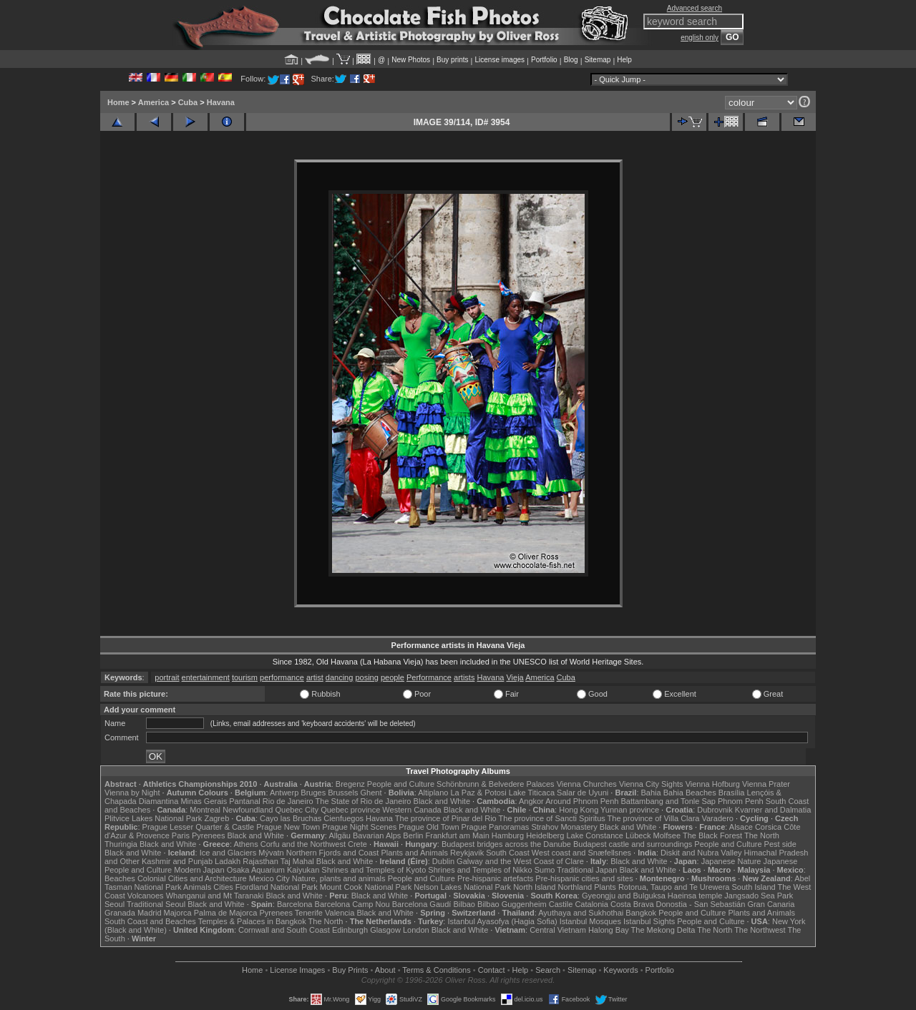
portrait (167, 677)
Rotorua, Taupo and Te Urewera (674, 887)
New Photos (410, 60)
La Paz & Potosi (479, 792)
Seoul (114, 904)
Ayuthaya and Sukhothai (580, 912)
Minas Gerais (203, 801)
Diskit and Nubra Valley (701, 852)
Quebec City (297, 809)
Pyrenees (208, 835)
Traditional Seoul (156, 904)
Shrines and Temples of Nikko (480, 870)
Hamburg (508, 835)
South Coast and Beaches (150, 921)
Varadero (717, 818)
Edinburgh (350, 930)
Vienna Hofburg (713, 784)
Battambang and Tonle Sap (668, 801)
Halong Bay (608, 930)
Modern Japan (199, 870)
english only (699, 37)
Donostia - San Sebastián (701, 904)
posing (366, 677)
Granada (119, 912)
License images (500, 60)
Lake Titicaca (532, 792)
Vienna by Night (132, 792)
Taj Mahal (297, 861)
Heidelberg (545, 835)
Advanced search (694, 8)
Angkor (531, 801)
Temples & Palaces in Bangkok (252, 921)
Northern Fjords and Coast (332, 852)
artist (314, 677)
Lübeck (638, 835)
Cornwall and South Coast (284, 930)
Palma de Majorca (226, 912)
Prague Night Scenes (359, 827)
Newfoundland (248, 809)
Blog (571, 60)
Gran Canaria (770, 904)
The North (761, 835)
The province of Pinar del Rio (446, 818)
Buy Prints (350, 970)
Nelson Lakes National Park (462, 887)
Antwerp (284, 792)
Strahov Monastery (564, 827)
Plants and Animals (414, 852)
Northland (575, 887)
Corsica (768, 827)
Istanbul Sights (649, 921)
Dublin (443, 861)
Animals (197, 887)
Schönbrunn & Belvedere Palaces (496, 784)
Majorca (178, 912)
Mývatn (270, 852)
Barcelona (295, 904)
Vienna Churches (587, 784)
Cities (223, 887)
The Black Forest (712, 835)
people (392, 677)
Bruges (313, 792)
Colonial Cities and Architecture (192, 878)
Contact (491, 970)
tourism (245, 677)
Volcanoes (145, 895)
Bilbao (464, 904)
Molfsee (667, 835)
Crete (357, 844)
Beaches (119, 878)
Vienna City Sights (651, 784)
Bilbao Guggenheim (512, 904)
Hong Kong (578, 809)
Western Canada (411, 809)
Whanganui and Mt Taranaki (215, 895)
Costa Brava (632, 904)
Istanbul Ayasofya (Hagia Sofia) (502, 921)
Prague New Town (288, 827)
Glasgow (385, 930)
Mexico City (269, 878)
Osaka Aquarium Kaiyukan (273, 870)
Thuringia (120, 844)
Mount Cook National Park (365, 887)
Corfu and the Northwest (303, 844)
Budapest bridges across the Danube (506, 844)
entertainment (206, 677)
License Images (297, 970)
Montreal (205, 809)
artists (464, 677)
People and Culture (400, 784)
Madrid (149, 912)
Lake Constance (594, 835)
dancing (340, 677)
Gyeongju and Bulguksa (624, 895)
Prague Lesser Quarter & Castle (198, 827)
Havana (221, 102)
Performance (429, 677)
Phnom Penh (741, 801)
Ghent (371, 792)
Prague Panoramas (496, 827)
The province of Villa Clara (654, 818)
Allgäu (339, 835)
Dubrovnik (715, 809)
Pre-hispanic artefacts (495, 878)
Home (118, 102)
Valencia (339, 912)
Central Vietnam (558, 930)
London (416, 930)
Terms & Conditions (436, 970)
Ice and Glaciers (228, 852)
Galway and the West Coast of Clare (520, 861)
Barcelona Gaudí (422, 904)
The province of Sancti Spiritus (552, 818)
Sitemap (598, 60)
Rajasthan (260, 861)
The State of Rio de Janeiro (363, 801)
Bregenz (350, 784)
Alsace (741, 827)
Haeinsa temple (695, 895)
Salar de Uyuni (582, 792)
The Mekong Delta (663, 930)
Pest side (780, 844)
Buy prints (452, 60)
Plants (605, 887)
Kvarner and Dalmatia (773, 809)
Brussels (343, 792)
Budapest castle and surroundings (632, 844)
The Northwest (760, 930)
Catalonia (591, 904)
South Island (754, 887)
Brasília (731, 792)
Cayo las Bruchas (290, 818)
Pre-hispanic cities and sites (584, 878)
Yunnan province (629, 809)
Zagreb (216, 818)
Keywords (620, 970)
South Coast (508, 852)
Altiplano (433, 792)
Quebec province (350, 809)
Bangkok (640, 912)
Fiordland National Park (276, 887)
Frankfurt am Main (457, 835)
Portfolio (544, 60)
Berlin (413, 835)
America (153, 102)
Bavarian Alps (377, 835)
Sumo (545, 870)
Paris (181, 835)
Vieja (514, 677)
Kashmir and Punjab (177, 861)
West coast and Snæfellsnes (581, 852)
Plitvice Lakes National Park (153, 818)
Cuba (188, 102)
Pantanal (244, 801)
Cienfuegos (343, 818)
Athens (245, 844)
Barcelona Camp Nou (352, 904)
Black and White (442, 801)
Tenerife (309, 912)
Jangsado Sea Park (758, 895)
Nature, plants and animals (339, 878)
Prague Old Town (429, 827)
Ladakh (227, 861)
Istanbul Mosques (590, 921)
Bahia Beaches (689, 792)
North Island (534, 887)
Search (547, 970)
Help (624, 60)
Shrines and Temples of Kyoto (373, 870)
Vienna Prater (766, 784)
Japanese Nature (731, 861)
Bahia (651, 792)
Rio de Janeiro (288, 801)
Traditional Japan (587, 870)
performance (282, 677)
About (385, 970)
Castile (561, 904)
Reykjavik (467, 852)
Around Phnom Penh (581, 801)
